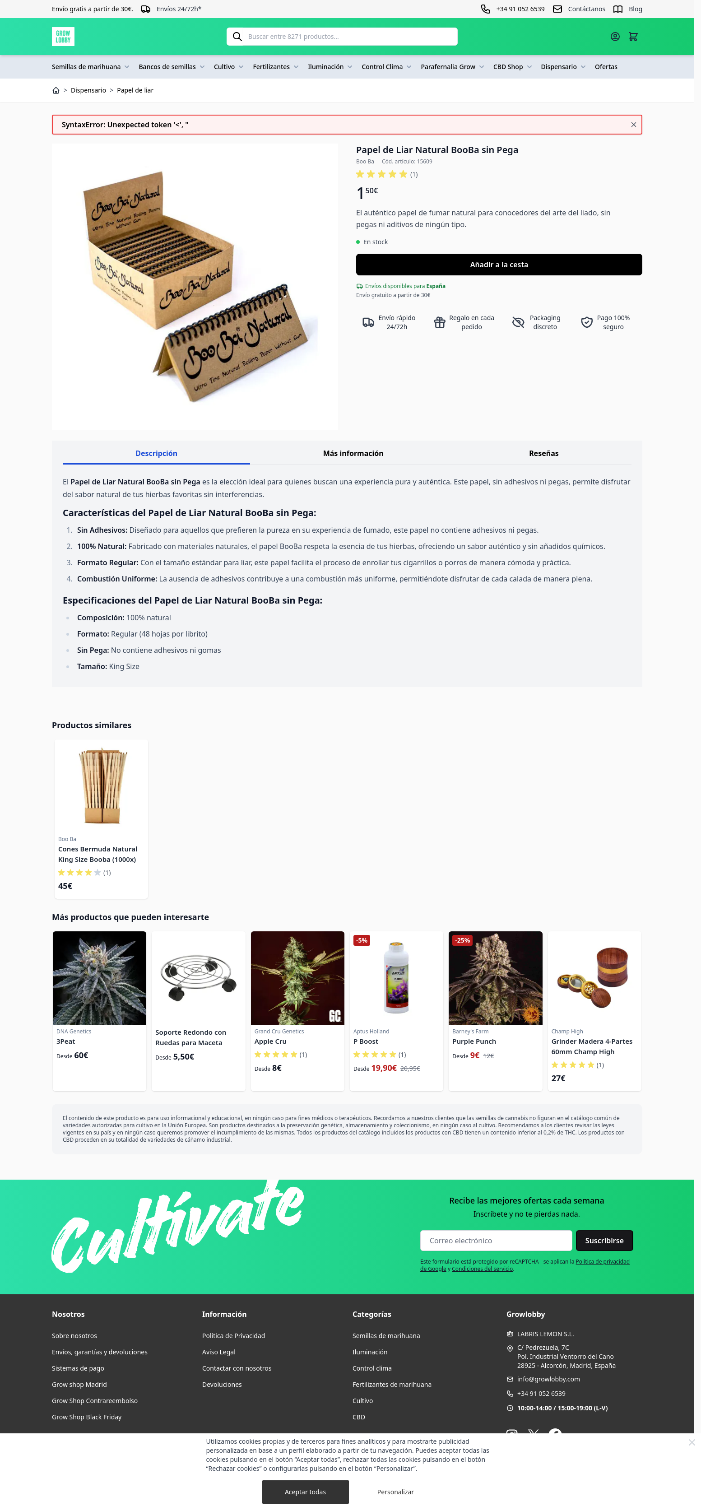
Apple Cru (271, 1041)
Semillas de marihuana (91, 66)
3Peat (65, 1041)
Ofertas (606, 66)
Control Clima (387, 66)
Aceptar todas (305, 1492)
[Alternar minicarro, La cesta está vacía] (633, 36)
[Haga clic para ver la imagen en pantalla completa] (195, 287)
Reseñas (544, 453)
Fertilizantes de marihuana (392, 1384)
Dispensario (564, 66)
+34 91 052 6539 (541, 1393)
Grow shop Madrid (79, 1384)
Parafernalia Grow (453, 66)
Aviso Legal (219, 1352)
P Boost (365, 1041)
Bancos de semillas (172, 66)
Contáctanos (586, 9)
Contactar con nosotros (236, 1368)
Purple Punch (474, 1041)
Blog (635, 9)
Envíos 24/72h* (179, 9)
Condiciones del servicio (482, 1269)
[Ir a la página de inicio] (63, 36)
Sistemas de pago (78, 1368)
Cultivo (230, 66)
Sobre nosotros (74, 1335)
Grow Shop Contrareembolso (95, 1400)
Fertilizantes (277, 66)
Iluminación (331, 66)
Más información (353, 453)
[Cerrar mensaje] (634, 125)
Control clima (372, 1368)
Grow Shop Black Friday (86, 1417)
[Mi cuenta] (615, 36)
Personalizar (395, 1492)
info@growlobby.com (548, 1379)
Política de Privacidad (233, 1335)
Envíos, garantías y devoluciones (100, 1352)
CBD (359, 1417)
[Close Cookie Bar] (692, 1442)
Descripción (156, 453)
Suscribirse (604, 1241)
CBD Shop (513, 66)
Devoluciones (222, 1384)
